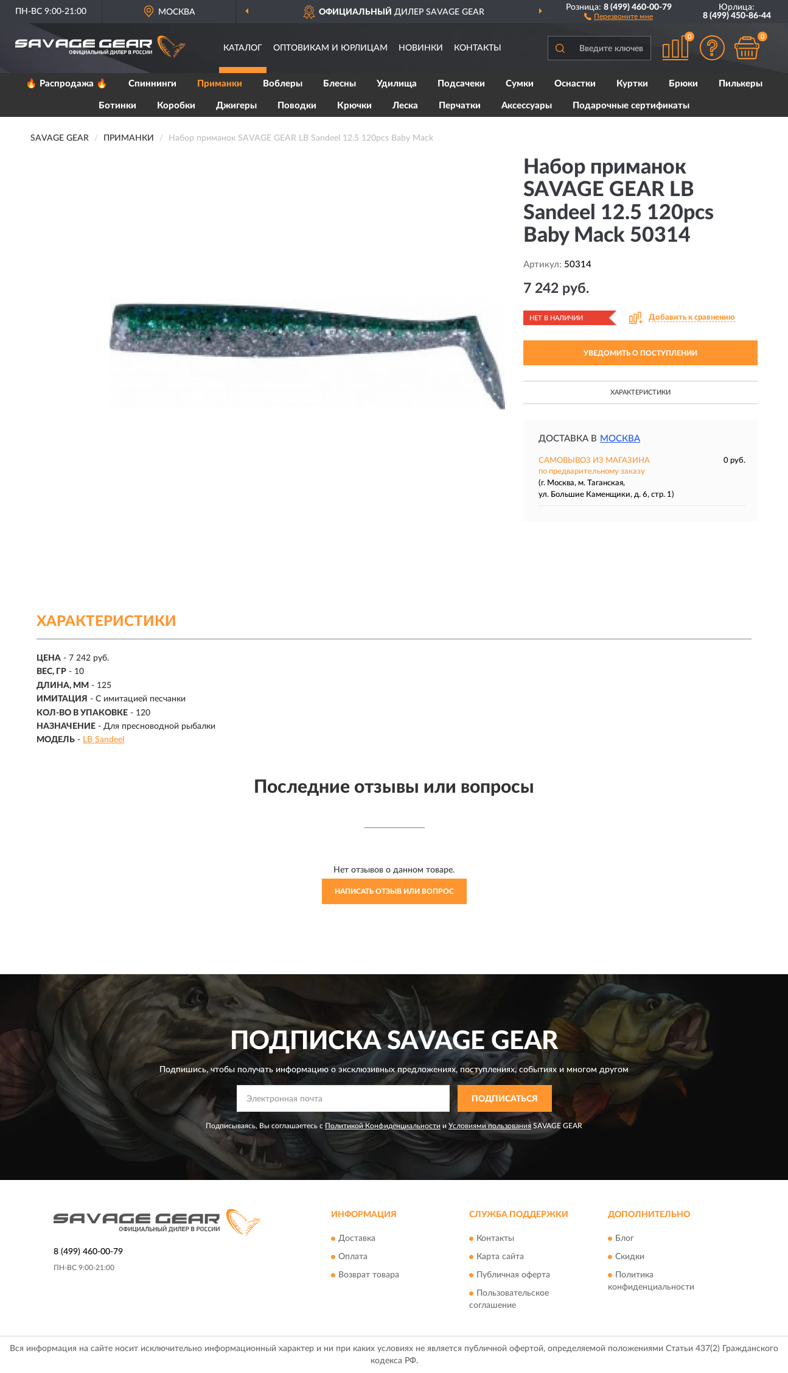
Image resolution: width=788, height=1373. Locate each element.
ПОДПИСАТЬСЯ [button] (505, 1099)
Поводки (296, 105)
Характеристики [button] (640, 392)
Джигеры (236, 105)
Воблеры (282, 83)
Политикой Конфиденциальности (383, 1125)
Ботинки (117, 105)
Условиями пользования (489, 1125)
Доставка (356, 1238)
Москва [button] (620, 438)
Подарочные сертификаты (631, 105)
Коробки (176, 105)
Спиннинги (152, 83)
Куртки (632, 83)
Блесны (339, 83)
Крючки (354, 105)
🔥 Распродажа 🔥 (67, 83)
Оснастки (575, 83)
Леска (405, 105)
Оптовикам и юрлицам (330, 48)
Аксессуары (526, 105)
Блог (624, 1238)
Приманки (219, 83)
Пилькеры (740, 83)
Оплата (353, 1256)
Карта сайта (500, 1256)
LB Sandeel (103, 740)
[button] (618, 15)
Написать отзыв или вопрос (394, 891)
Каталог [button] (242, 48)
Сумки (520, 83)
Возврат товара (368, 1275)
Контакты (477, 48)
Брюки (683, 83)
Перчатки (460, 105)
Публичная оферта (513, 1275)
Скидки (629, 1256)
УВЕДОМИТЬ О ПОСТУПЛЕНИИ (640, 353)
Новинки (421, 48)
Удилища (397, 83)
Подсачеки (461, 83)
